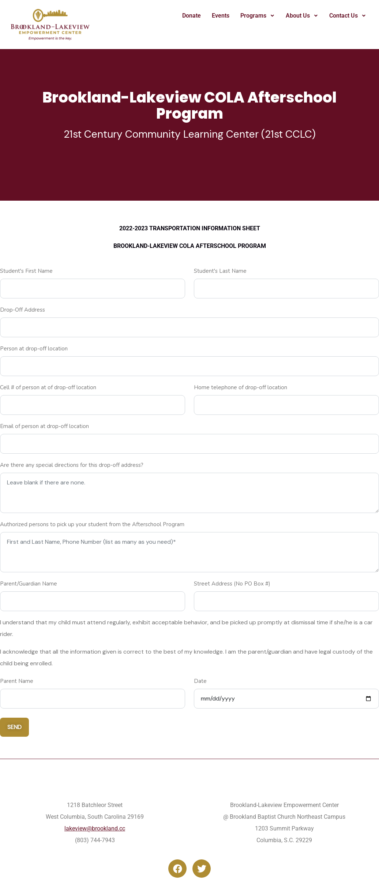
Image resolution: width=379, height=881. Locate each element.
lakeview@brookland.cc (94, 828)
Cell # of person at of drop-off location (48, 387)
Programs (257, 15)
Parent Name (16, 681)
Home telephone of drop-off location (240, 387)
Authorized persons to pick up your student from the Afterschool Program (92, 524)
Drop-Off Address (22, 309)
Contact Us (347, 15)
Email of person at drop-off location (44, 426)
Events (220, 15)
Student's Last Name (220, 271)
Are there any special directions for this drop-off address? (71, 465)
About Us (302, 15)
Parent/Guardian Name (28, 583)
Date (200, 681)
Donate (191, 15)
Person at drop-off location (34, 348)
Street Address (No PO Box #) (232, 583)
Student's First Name (26, 271)
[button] (257, 15)
